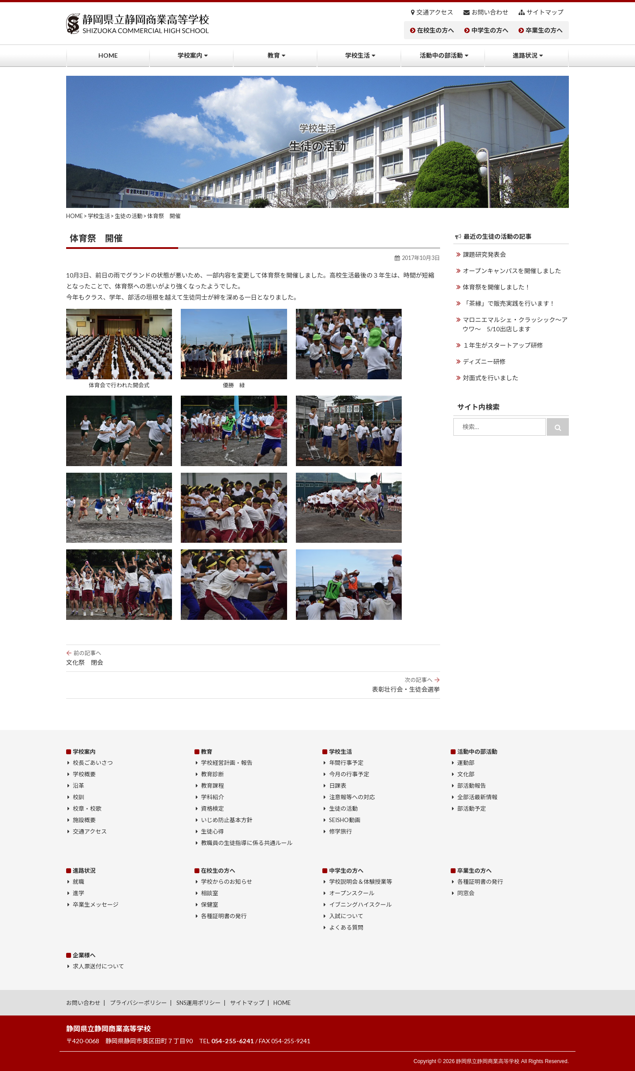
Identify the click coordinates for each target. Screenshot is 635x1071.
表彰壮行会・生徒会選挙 (253, 684)
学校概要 (84, 774)
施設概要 (84, 819)
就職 (78, 881)
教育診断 (212, 774)
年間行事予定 (346, 762)
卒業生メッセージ (96, 904)
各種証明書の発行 (224, 915)
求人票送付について (98, 966)
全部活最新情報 (477, 796)
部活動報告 (471, 785)
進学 (78, 893)
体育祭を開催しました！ (497, 287)
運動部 (465, 762)
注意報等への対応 (352, 796)
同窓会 (465, 893)
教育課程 (212, 785)
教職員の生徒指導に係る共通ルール (247, 842)
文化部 (465, 774)
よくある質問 (346, 927)
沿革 (78, 785)
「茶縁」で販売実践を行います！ (509, 303)
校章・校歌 (87, 808)
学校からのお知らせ (227, 881)
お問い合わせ (489, 12)
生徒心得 (212, 831)
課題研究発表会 (484, 254)
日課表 (337, 785)
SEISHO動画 (344, 819)
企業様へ (84, 955)
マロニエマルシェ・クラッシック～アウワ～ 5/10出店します (515, 324)
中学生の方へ (489, 30)
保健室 (209, 904)
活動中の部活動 (441, 55)
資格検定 (212, 808)
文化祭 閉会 (253, 657)
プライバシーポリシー (138, 1002)
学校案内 (190, 55)
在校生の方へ (435, 30)
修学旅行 (340, 831)
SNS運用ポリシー (198, 1002)
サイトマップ (545, 12)
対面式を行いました (491, 378)
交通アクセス (435, 12)
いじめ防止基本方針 (227, 819)
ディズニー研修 (484, 361)
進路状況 (525, 55)
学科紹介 (212, 796)
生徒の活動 (343, 808)
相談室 (209, 893)
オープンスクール (351, 893)
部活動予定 (471, 808)
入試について (346, 915)
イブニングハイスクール (360, 904)
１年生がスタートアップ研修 (503, 345)
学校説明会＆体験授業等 (360, 881)
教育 (274, 55)
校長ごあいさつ (93, 762)
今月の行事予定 (349, 774)
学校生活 (357, 55)
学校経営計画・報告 (227, 762)
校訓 (78, 796)
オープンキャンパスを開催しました (512, 270)
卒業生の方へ (544, 30)
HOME (108, 55)
